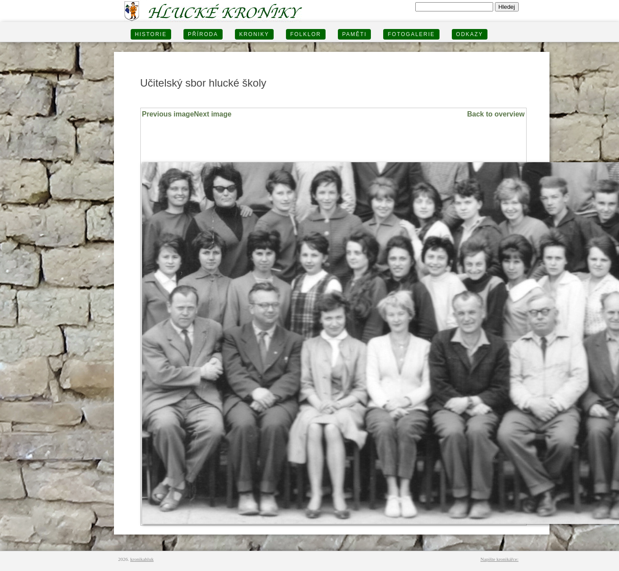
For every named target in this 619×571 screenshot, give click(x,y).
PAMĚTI (354, 34)
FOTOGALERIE (411, 34)
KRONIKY (254, 34)
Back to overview (496, 114)
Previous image (168, 114)
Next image (212, 114)
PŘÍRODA (203, 34)
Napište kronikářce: (499, 559)
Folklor (305, 34)
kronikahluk (142, 559)
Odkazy (469, 34)
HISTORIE (151, 34)
